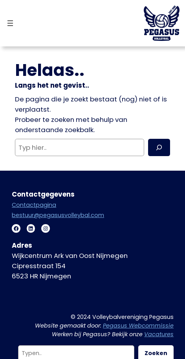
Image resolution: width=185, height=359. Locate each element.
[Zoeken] (159, 147)
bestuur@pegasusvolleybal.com (58, 215)
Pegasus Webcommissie (138, 326)
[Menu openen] (10, 23)
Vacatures (159, 334)
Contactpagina (34, 205)
